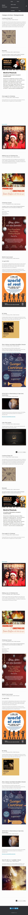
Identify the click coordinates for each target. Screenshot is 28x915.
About (18, 1)
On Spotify (13, 10)
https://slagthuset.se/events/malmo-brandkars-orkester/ (11, 352)
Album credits (13, 4)
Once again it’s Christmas (8, 96)
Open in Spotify (4, 124)
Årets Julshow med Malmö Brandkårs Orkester (14, 344)
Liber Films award (6, 422)
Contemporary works (14, 7)
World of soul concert (7, 257)
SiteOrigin (13, 912)
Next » (24, 900)
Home (12, 1)
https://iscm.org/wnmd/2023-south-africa (8, 416)
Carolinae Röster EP (7, 18)
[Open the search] (26, 6)
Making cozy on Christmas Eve (10, 155)
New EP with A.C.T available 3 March (11, 860)
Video (20, 10)
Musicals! (4, 50)
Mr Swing (4, 313)
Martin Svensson (15, 19)
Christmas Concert (7, 202)
